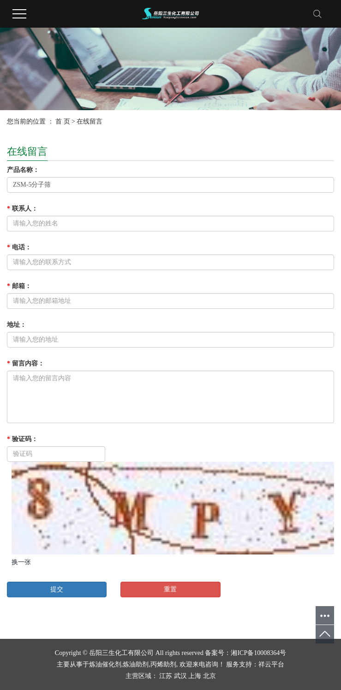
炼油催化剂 (105, 664)
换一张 (21, 562)
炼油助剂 (136, 664)
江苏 (165, 675)
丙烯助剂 (163, 664)
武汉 (180, 675)
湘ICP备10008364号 (258, 652)
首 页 (62, 121)
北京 (209, 675)
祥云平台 (271, 664)
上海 (194, 675)
